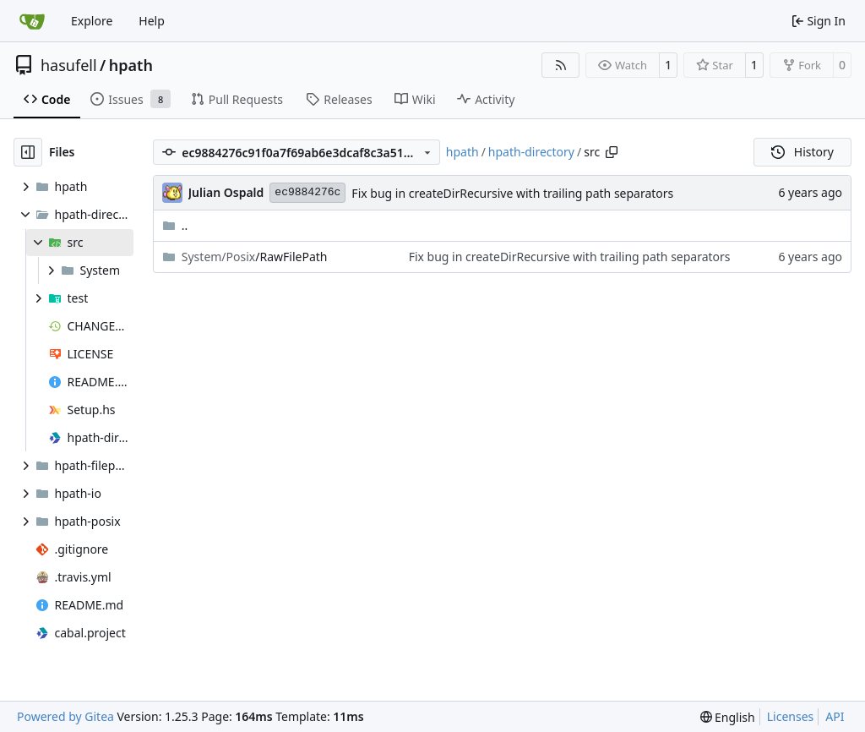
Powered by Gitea (65, 716)
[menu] (727, 717)
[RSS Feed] (560, 65)
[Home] (32, 21)
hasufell (69, 65)
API (834, 716)
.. (175, 225)
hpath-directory (531, 152)
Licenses (790, 716)
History (802, 152)
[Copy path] (611, 152)
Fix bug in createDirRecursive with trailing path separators (512, 193)
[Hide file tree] (28, 152)
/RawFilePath (255, 257)
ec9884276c (307, 192)
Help (152, 21)
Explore (91, 21)
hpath (131, 65)
